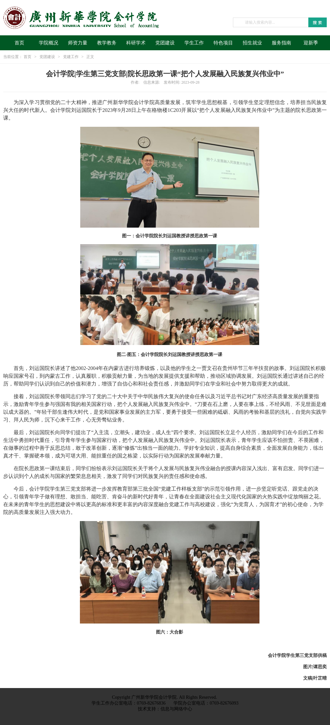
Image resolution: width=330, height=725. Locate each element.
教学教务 (106, 42)
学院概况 (48, 42)
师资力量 (77, 42)
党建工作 (71, 56)
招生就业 (252, 42)
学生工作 (194, 42)
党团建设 (165, 42)
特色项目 (223, 42)
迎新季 (310, 42)
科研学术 (136, 42)
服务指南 (281, 42)
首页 (19, 42)
